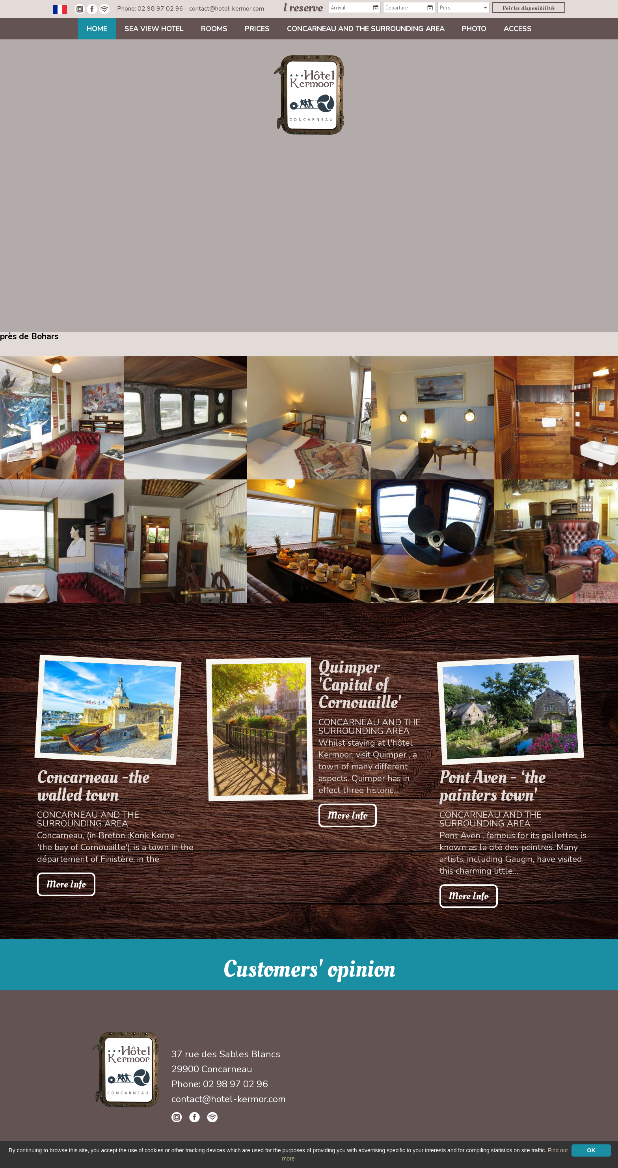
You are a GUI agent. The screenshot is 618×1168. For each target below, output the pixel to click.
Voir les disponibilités (529, 8)
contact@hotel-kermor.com (226, 8)
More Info (66, 884)
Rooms (214, 28)
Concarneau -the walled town (93, 786)
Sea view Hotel (154, 28)
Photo (474, 28)
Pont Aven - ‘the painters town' (492, 786)
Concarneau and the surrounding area (366, 28)
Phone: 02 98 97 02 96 (151, 8)
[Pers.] (463, 7)
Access (518, 28)
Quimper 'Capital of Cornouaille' (359, 684)
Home (97, 28)
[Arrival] (355, 7)
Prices (257, 28)
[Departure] (409, 7)
